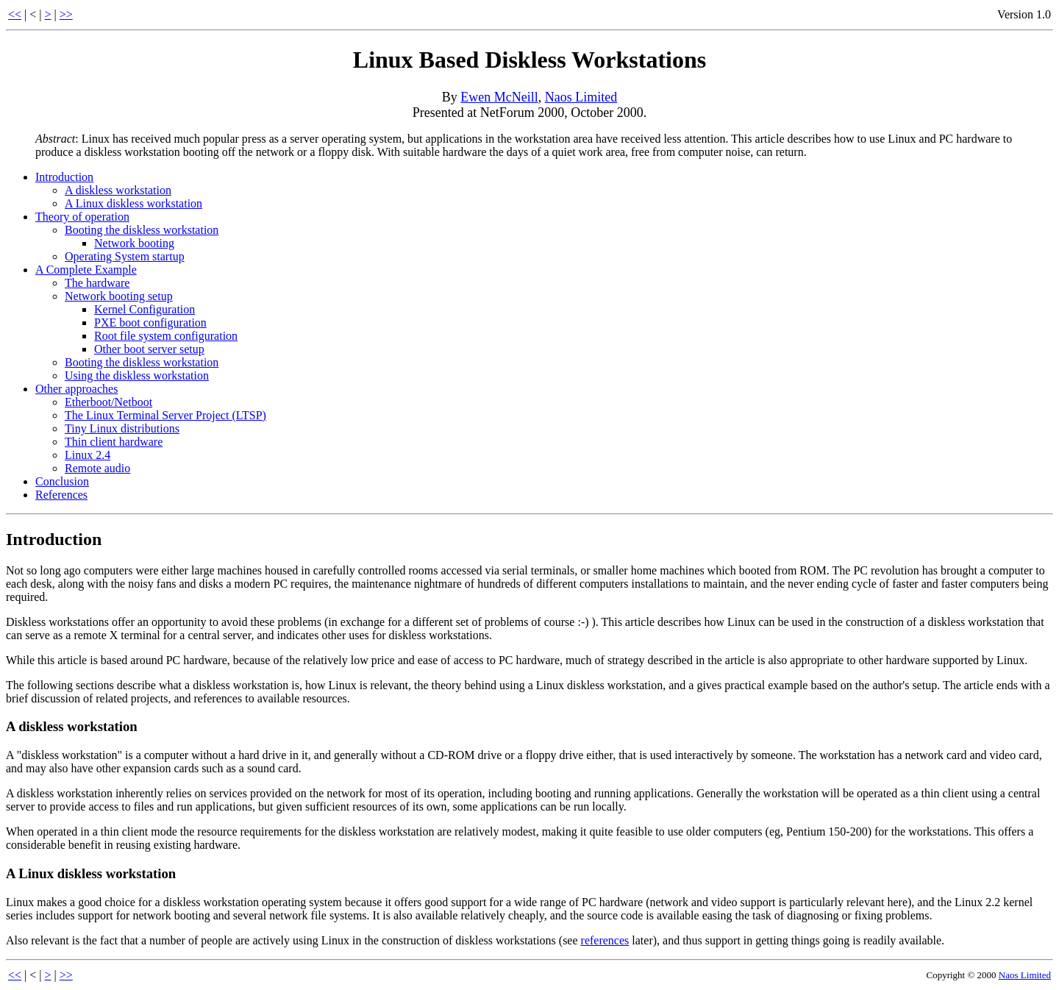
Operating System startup (125, 256)
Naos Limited (581, 97)
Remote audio (97, 468)
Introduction (64, 177)
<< (14, 14)
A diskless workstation (118, 190)
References (61, 494)
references (605, 940)
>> (66, 14)
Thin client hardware (114, 441)
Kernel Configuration (144, 309)
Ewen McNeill (499, 97)
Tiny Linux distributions (122, 428)
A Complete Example (86, 269)
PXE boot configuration (150, 322)
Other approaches (76, 388)
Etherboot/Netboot (108, 402)
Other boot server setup (149, 349)
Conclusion (62, 481)
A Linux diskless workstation (133, 203)
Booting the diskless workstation (141, 230)
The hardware (97, 283)
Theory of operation (82, 216)
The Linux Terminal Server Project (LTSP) (165, 415)
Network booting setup (119, 296)
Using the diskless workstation (137, 375)
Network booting (134, 243)
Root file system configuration (166, 336)
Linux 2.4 (87, 455)
